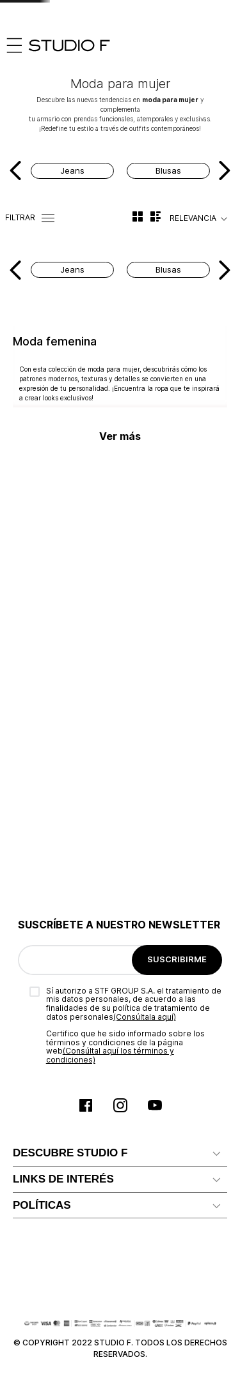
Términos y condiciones (64, 1073)
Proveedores (41, 926)
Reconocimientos (51, 780)
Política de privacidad (59, 1153)
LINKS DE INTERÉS (63, 858)
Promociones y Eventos (65, 1193)
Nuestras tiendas (50, 820)
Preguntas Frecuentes (62, 967)
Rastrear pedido (48, 1006)
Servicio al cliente (51, 886)
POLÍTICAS (42, 1044)
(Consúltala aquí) (144, 595)
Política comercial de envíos (74, 1113)
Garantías (33, 1093)
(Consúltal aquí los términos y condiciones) (110, 633)
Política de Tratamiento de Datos (86, 1173)
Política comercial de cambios (78, 1133)
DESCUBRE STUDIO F (70, 731)
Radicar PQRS (43, 946)
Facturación (38, 986)
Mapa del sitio (43, 800)
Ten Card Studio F (52, 906)
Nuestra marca (45, 760)
